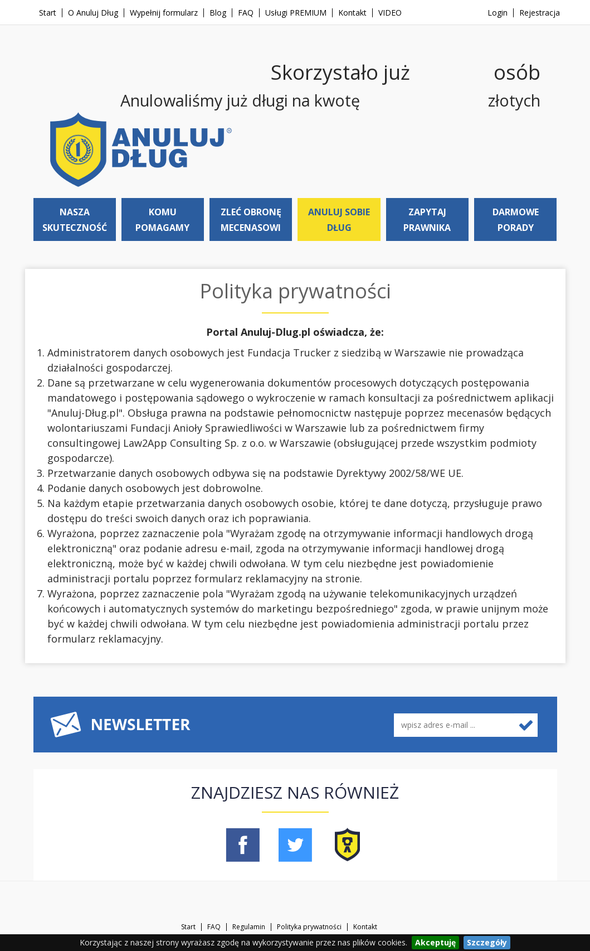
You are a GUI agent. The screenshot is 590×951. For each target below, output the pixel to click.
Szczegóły (487, 942)
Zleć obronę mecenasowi (251, 220)
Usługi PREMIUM (295, 12)
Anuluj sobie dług (339, 220)
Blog (217, 12)
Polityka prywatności (309, 927)
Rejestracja (539, 12)
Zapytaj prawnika (427, 220)
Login (497, 12)
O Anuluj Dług (93, 12)
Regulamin (248, 927)
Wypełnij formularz (164, 12)
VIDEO (390, 12)
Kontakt (352, 12)
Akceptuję (435, 942)
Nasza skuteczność (74, 220)
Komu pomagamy (162, 220)
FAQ (245, 12)
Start (47, 12)
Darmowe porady (516, 220)
